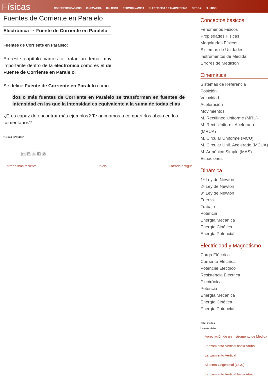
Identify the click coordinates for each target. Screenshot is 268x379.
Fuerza (207, 199)
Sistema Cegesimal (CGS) (224, 365)
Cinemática (213, 75)
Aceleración (211, 104)
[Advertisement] (154, 58)
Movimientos (212, 111)
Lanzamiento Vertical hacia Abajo (229, 374)
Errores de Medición (219, 63)
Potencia (208, 213)
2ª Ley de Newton (217, 186)
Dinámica (211, 170)
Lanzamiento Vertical (220, 355)
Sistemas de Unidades (221, 49)
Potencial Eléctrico (218, 268)
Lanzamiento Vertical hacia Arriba (230, 346)
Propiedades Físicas (219, 36)
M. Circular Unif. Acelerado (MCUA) (234, 145)
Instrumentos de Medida (223, 56)
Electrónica (211, 281)
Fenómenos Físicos (219, 29)
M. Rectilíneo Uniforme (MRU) (229, 118)
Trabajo (207, 206)
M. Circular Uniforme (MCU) (226, 138)
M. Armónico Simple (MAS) (226, 151)
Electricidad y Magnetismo (230, 246)
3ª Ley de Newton (217, 193)
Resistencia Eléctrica (220, 275)
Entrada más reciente (21, 166)
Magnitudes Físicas (218, 42)
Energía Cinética (216, 226)
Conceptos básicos (222, 20)
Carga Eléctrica (215, 254)
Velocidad (209, 97)
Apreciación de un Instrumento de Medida (236, 336)
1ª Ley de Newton (217, 179)
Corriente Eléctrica (218, 261)
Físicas (16, 7)
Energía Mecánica (217, 220)
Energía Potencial (217, 233)
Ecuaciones (211, 158)
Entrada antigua (181, 166)
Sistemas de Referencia (223, 84)
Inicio (103, 166)
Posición (208, 91)
